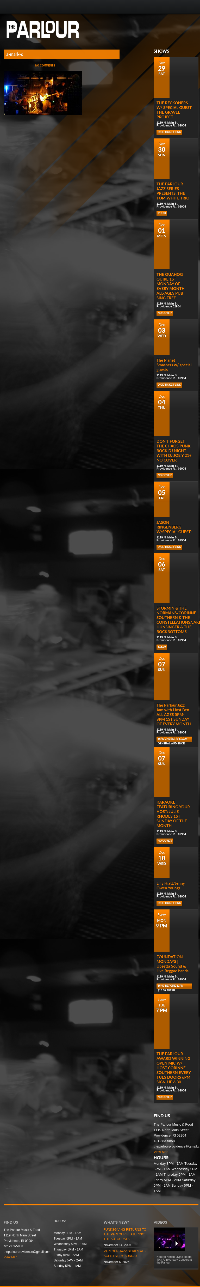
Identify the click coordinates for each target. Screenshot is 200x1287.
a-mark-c (14, 54)
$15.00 (162, 646)
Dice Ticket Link (169, 132)
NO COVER (165, 313)
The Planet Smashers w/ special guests (174, 365)
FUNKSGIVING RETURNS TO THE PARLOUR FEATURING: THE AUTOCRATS (125, 1234)
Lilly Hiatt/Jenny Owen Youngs (171, 885)
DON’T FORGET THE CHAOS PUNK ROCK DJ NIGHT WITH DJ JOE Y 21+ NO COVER (174, 450)
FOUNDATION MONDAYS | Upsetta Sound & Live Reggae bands (173, 963)
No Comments (45, 65)
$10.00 (162, 213)
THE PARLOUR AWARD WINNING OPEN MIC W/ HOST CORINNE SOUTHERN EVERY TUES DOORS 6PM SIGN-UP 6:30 (174, 1067)
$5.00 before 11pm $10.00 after (170, 986)
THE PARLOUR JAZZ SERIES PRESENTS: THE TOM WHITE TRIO (173, 190)
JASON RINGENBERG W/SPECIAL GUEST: (174, 527)
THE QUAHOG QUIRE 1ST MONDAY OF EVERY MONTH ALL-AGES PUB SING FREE (171, 286)
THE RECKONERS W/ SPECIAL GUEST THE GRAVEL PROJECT (174, 109)
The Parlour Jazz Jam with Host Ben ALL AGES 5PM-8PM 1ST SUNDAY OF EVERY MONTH (174, 714)
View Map (161, 1152)
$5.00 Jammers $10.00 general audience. (172, 739)
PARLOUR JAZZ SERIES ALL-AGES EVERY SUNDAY (125, 1253)
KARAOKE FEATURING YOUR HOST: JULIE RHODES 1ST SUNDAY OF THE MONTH (173, 814)
